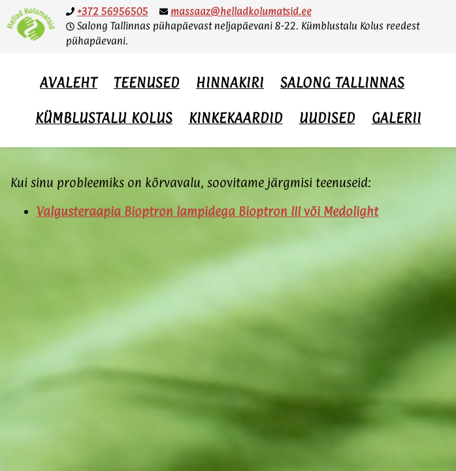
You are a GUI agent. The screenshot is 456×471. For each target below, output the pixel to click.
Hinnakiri (230, 82)
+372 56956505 (112, 11)
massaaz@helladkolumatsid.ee (241, 11)
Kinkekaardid (236, 117)
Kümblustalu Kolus (103, 117)
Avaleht (68, 82)
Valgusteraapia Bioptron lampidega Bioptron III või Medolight (207, 211)
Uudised (327, 117)
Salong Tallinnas (342, 82)
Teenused (147, 82)
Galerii (396, 117)
